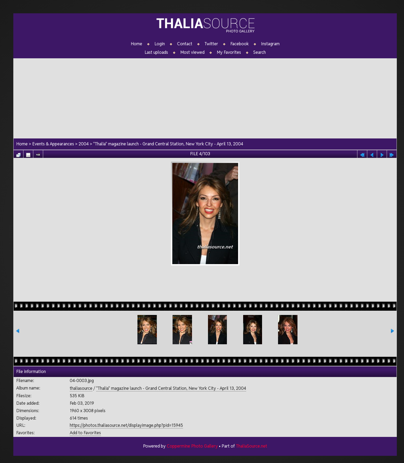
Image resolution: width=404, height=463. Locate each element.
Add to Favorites (85, 433)
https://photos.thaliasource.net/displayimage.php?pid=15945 (126, 425)
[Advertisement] (205, 95)
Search (259, 52)
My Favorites (229, 52)
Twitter (211, 44)
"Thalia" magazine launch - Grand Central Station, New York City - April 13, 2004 (168, 144)
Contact (184, 44)
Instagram (270, 44)
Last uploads (156, 52)
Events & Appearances (53, 144)
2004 (84, 144)
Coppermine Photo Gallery (192, 446)
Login (159, 44)
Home (136, 44)
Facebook (239, 44)
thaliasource (81, 388)
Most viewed (192, 52)
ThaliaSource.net (251, 446)
